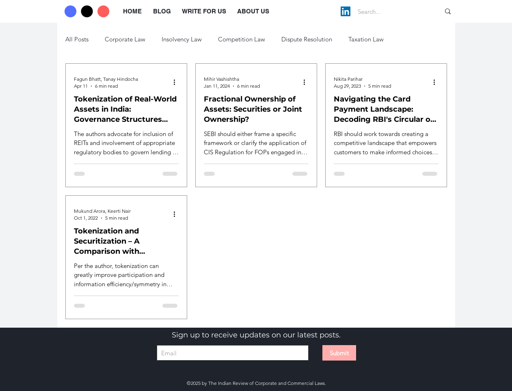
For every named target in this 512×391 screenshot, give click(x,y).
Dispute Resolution (306, 39)
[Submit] (339, 353)
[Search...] (390, 11)
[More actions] (177, 82)
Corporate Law (125, 39)
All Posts (77, 39)
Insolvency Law (182, 39)
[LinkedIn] (345, 11)
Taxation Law (366, 39)
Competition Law (241, 39)
